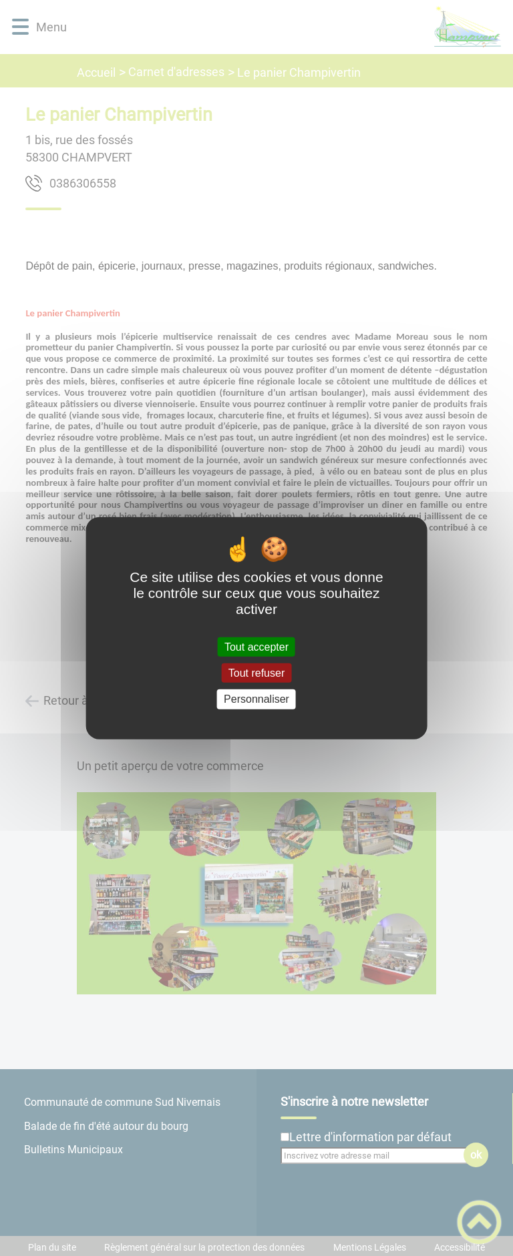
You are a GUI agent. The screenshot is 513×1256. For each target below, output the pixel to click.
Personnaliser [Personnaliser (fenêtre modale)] (256, 699)
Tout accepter (256, 647)
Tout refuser (256, 673)
